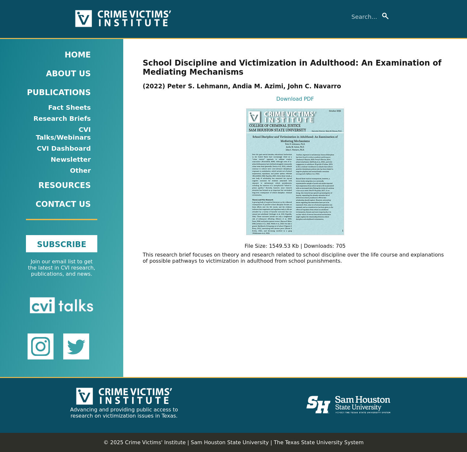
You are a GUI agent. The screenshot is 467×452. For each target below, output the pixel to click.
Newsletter (71, 159)
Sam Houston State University (230, 442)
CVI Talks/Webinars (63, 133)
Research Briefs (62, 118)
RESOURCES (64, 185)
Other (80, 170)
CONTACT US (63, 204)
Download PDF (295, 99)
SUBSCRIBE (61, 244)
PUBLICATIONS (59, 92)
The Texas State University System (319, 442)
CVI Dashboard (64, 148)
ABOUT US (68, 73)
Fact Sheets (69, 107)
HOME (78, 54)
